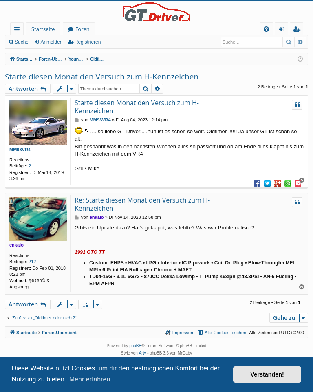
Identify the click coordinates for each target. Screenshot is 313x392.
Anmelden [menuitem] (284, 30)
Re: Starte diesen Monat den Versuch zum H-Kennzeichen (142, 204)
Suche (22, 42)
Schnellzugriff (18, 30)
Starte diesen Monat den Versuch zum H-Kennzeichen (101, 76)
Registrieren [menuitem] (298, 30)
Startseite (43, 29)
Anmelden (51, 42)
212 (32, 261)
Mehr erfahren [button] (89, 379)
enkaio (16, 244)
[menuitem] (266, 29)
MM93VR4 (20, 149)
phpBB (135, 346)
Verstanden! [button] (267, 374)
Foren (82, 29)
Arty (142, 353)
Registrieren (88, 42)
